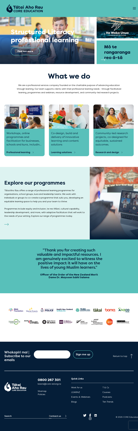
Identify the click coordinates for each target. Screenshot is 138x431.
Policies (41, 394)
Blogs (74, 401)
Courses (106, 392)
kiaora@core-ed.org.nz (49, 384)
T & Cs (105, 387)
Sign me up (83, 354)
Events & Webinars (80, 397)
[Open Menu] (134, 8)
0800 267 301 (49, 380)
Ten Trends (107, 401)
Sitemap (42, 391)
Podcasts (107, 397)
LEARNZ (75, 392)
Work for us (76, 387)
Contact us (55, 416)
